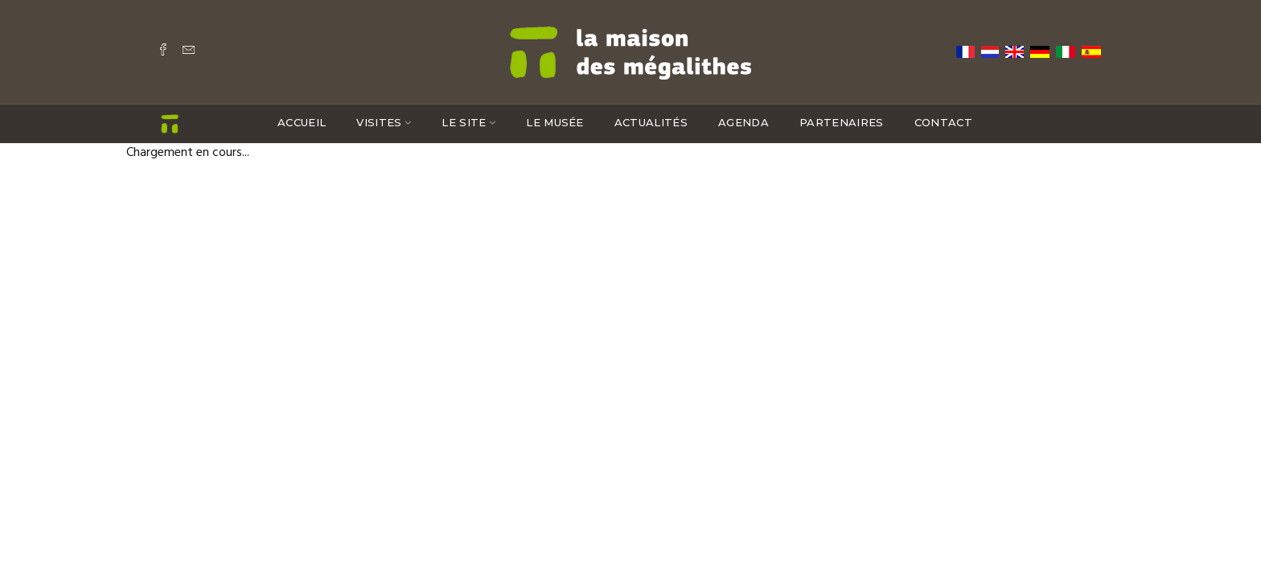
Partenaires (841, 122)
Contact (943, 122)
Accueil (301, 122)
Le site (464, 122)
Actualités (651, 122)
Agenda (743, 122)
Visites (378, 122)
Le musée (555, 122)
